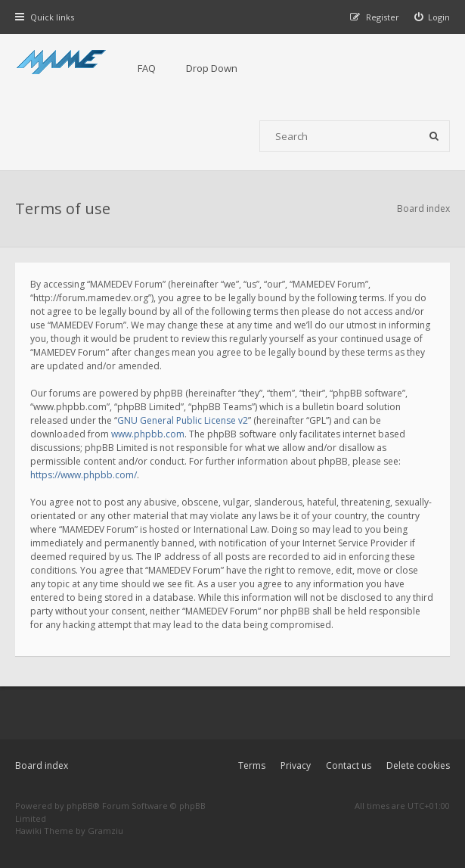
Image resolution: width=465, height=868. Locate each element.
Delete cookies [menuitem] (418, 765)
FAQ (147, 68)
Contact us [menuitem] (348, 765)
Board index (41, 765)
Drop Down (211, 68)
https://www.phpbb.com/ (83, 474)
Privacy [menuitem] (296, 765)
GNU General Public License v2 (182, 420)
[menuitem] (432, 17)
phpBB (80, 805)
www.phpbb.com (147, 434)
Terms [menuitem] (251, 765)
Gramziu (105, 830)
